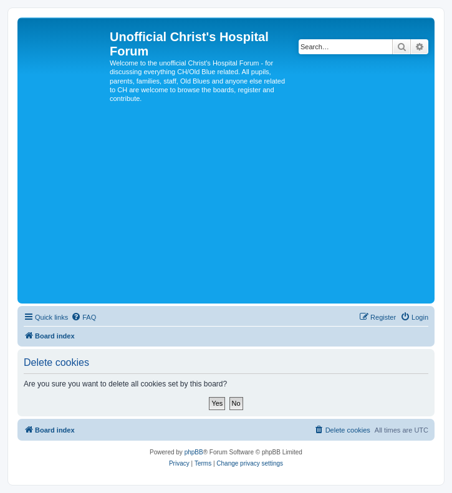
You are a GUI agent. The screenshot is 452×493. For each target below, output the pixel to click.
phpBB (194, 452)
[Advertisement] (226, 207)
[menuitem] (83, 317)
